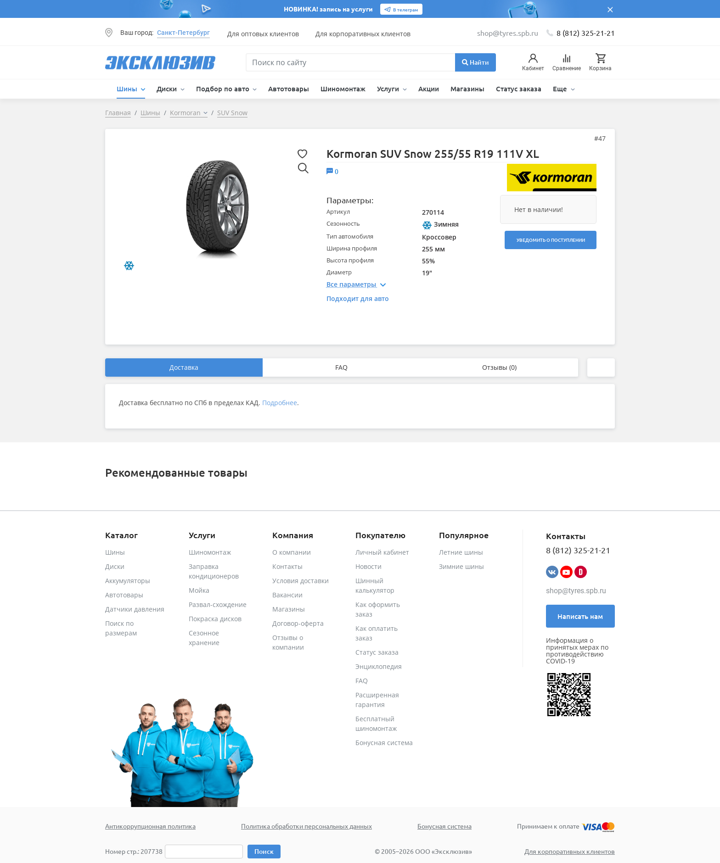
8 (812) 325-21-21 (586, 32)
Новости (368, 566)
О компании (291, 552)
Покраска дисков (215, 618)
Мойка (199, 590)
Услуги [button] (389, 88)
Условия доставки (300, 580)
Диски (114, 566)
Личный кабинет (382, 552)
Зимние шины (461, 566)
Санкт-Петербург (183, 32)
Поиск (264, 851)
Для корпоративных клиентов (363, 33)
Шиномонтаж (343, 88)
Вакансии (287, 594)
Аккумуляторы (127, 580)
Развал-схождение (218, 604)
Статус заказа (518, 88)
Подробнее (279, 402)
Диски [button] (168, 88)
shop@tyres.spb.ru (576, 590)
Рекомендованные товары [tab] (176, 472)
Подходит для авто (357, 298)
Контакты (287, 566)
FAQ (341, 367)
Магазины (467, 88)
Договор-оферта (298, 623)
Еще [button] (561, 88)
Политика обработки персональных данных (306, 826)
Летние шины (461, 552)
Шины (115, 552)
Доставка (183, 367)
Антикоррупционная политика (150, 826)
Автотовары (288, 88)
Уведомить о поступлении (551, 239)
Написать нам (580, 616)
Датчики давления (134, 609)
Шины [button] (128, 88)
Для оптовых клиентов (263, 33)
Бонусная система (384, 742)
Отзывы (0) (499, 367)
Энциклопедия (378, 666)
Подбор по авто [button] (223, 88)
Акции (428, 88)
